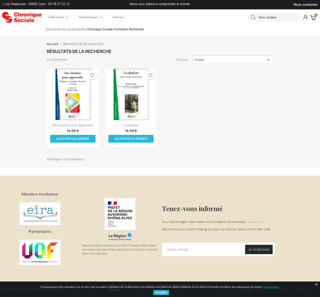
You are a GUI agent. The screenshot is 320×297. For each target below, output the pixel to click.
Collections (58, 17)
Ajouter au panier (72, 138)
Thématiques (90, 17)
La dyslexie (131, 125)
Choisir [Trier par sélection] (232, 59)
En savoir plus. (271, 287)
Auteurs (118, 17)
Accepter (161, 292)
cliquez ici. (254, 222)
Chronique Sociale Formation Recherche (115, 29)
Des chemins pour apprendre (72, 125)
